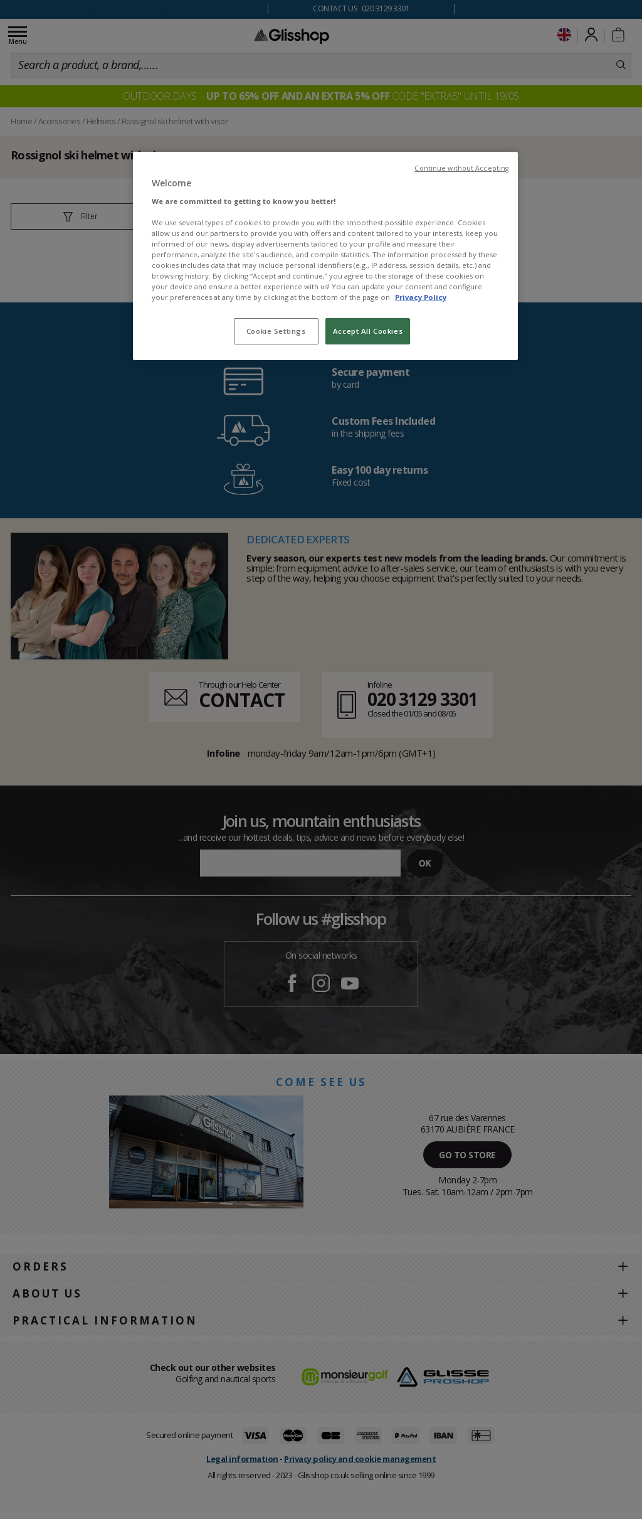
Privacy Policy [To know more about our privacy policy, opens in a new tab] (420, 297)
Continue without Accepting (461, 168)
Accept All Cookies (368, 331)
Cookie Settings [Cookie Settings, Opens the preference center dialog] (276, 331)
